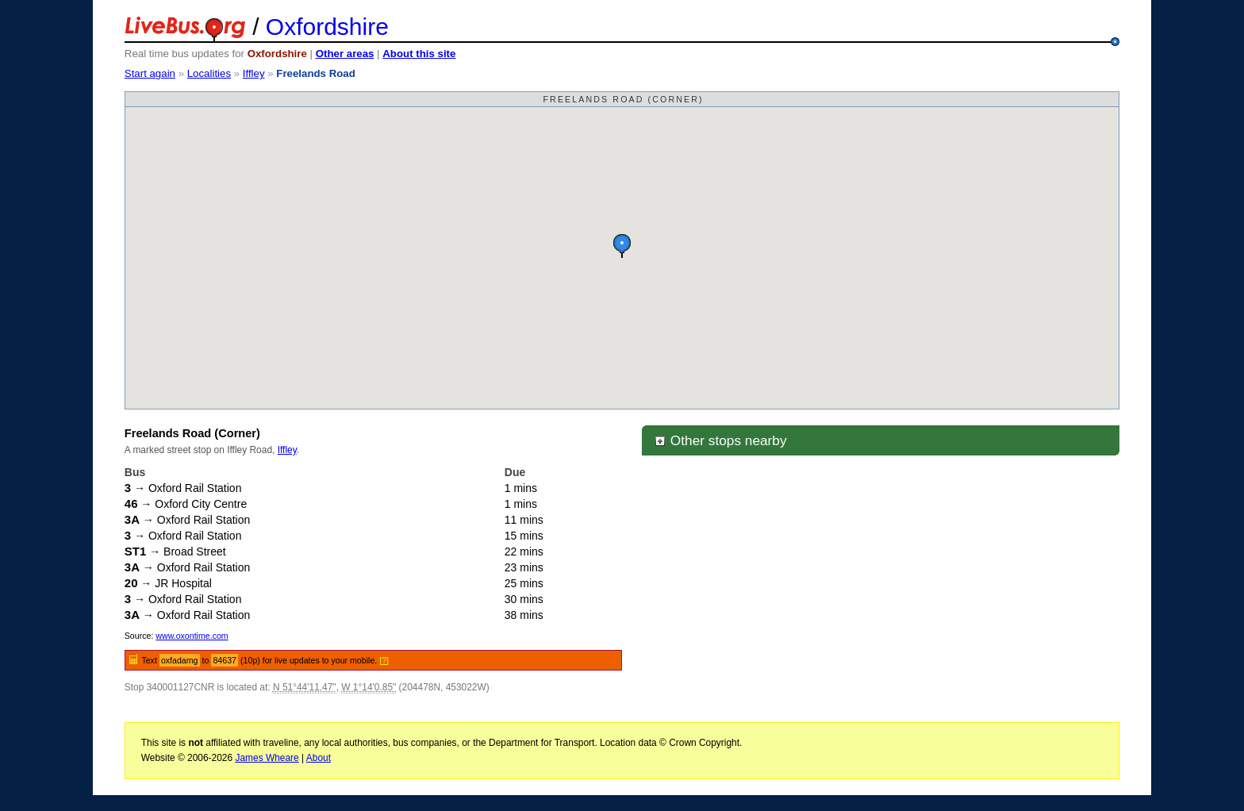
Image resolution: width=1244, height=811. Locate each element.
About (318, 757)
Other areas (345, 54)
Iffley (254, 73)
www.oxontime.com (192, 635)
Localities (209, 73)
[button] (622, 245)
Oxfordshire (327, 26)
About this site (418, 54)
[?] (384, 660)
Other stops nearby (720, 440)
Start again (150, 73)
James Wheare (266, 757)
